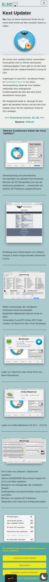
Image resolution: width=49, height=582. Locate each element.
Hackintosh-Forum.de (15, 82)
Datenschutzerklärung (31, 578)
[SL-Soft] (10, 4)
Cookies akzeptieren (24, 558)
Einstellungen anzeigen (24, 572)
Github (29, 121)
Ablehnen (24, 565)
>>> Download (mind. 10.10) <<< (24, 117)
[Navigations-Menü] (44, 3)
